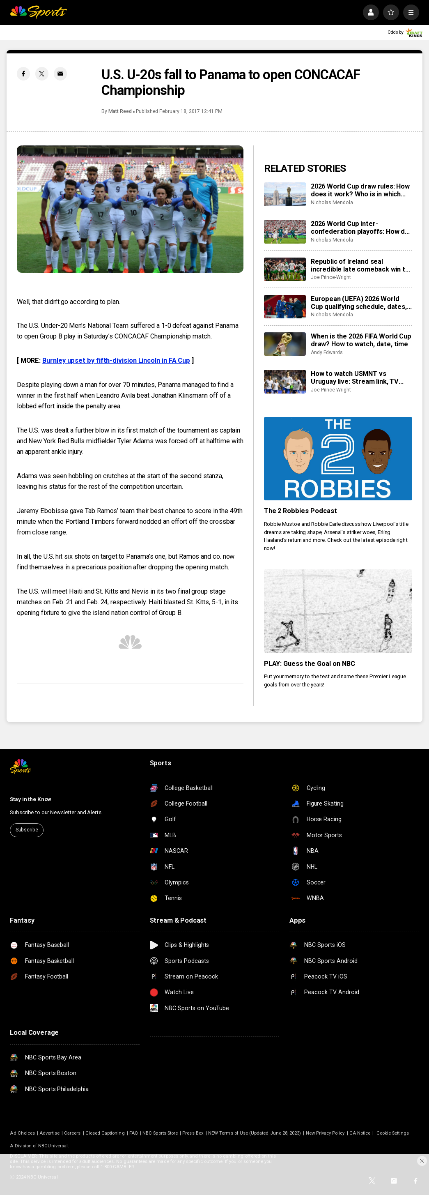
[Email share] (60, 74)
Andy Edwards (327, 352)
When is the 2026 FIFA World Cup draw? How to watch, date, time (361, 340)
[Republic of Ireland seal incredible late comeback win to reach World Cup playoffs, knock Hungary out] (285, 269)
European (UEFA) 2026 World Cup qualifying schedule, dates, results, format (359, 303)
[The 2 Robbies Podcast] (338, 458)
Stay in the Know (30, 799)
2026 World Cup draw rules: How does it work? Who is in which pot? (360, 190)
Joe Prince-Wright (331, 277)
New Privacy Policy (325, 1133)
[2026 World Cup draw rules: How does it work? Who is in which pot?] (285, 194)
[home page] (38, 13)
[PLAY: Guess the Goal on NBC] (338, 611)
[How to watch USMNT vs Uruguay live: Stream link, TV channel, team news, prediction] (285, 382)
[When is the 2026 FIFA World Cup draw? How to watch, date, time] (285, 344)
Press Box (193, 1133)
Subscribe (27, 830)
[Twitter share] (42, 74)
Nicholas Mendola (332, 202)
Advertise (49, 1133)
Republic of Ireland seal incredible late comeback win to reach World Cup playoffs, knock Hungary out (361, 265)
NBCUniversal (53, 1146)
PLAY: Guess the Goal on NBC (310, 664)
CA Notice (360, 1133)
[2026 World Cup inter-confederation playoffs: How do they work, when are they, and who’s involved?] (285, 232)
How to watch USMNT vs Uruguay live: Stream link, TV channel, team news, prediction (359, 377)
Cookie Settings (392, 1133)
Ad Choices (22, 1133)
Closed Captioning (105, 1133)
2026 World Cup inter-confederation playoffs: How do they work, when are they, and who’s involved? (360, 227)
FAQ (133, 1133)
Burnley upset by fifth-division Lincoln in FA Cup (116, 360)
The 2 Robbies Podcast (300, 511)
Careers (72, 1133)
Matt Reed (120, 111)
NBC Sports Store (160, 1133)
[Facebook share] (23, 74)
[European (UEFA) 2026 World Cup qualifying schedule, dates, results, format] (285, 307)
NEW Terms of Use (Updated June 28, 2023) (254, 1133)
